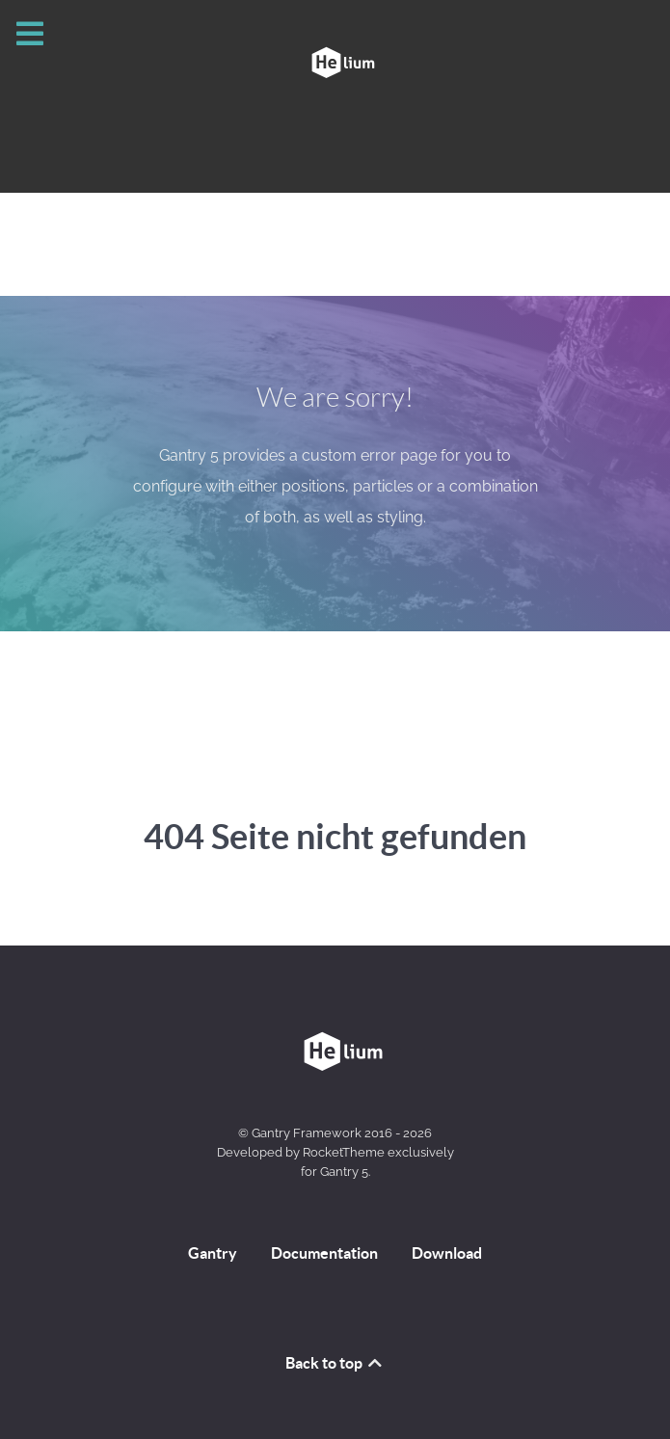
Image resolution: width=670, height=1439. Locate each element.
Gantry (212, 1253)
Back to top (335, 1363)
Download (447, 1253)
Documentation (324, 1253)
